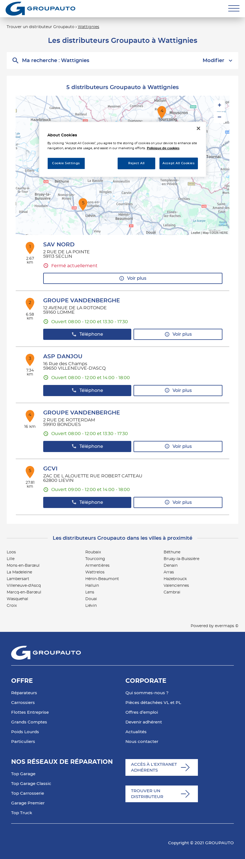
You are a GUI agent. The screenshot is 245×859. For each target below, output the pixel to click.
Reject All (136, 163)
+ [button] (219, 106)
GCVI (50, 469)
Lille (10, 559)
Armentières (97, 566)
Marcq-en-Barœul (24, 592)
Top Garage (23, 774)
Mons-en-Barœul (23, 566)
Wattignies (88, 27)
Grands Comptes (29, 722)
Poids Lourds (25, 732)
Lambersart (18, 579)
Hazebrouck (175, 579)
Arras (169, 572)
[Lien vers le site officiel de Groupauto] (40, 9)
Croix (12, 606)
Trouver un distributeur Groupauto (40, 27)
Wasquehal (17, 599)
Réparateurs (24, 693)
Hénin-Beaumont (102, 579)
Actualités (136, 732)
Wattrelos (95, 572)
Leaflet (195, 232)
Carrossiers (23, 703)
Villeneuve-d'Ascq (24, 586)
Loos (11, 552)
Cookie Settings (66, 163)
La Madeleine (19, 572)
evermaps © (226, 626)
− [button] (219, 117)
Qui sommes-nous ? (147, 693)
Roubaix (93, 552)
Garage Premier (28, 803)
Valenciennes (176, 586)
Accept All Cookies (178, 163)
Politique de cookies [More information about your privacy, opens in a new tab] (163, 148)
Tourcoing (95, 559)
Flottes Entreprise (30, 712)
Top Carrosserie (27, 793)
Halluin (92, 586)
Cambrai (172, 592)
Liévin (91, 606)
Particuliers (23, 742)
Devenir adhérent (143, 722)
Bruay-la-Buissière (181, 559)
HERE (223, 232)
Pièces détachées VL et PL (153, 703)
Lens (89, 592)
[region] (122, 149)
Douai (91, 599)
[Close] (198, 128)
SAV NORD (59, 244)
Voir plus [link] (132, 278)
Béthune (172, 552)
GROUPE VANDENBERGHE (81, 300)
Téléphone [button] (87, 334)
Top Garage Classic (31, 784)
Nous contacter (141, 742)
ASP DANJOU (63, 356)
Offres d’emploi (141, 712)
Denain (171, 566)
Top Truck (21, 813)
